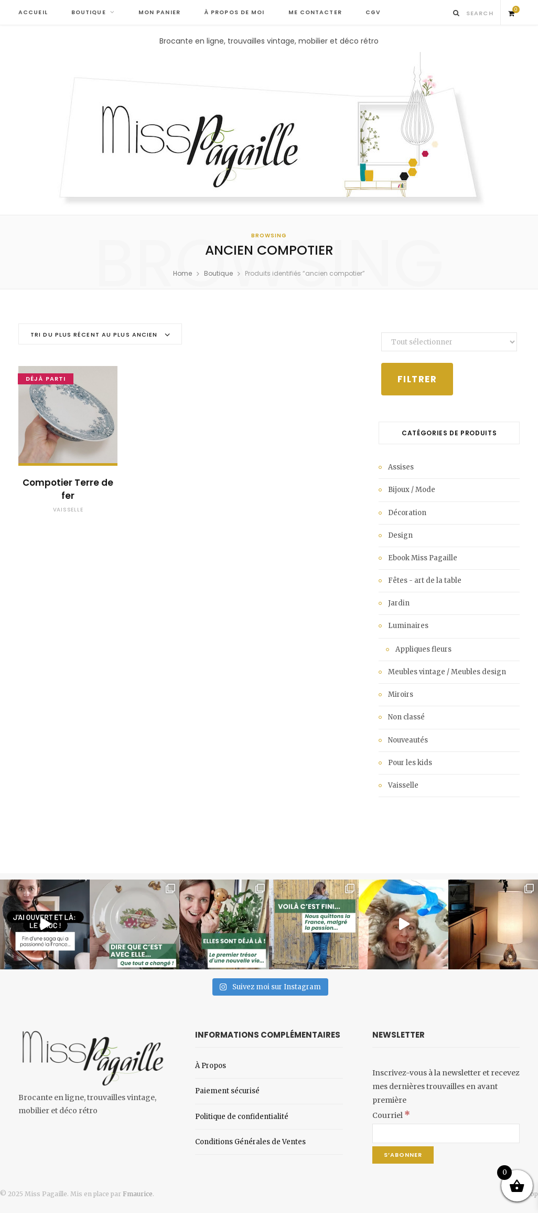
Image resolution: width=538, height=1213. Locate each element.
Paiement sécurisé (227, 1090)
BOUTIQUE (88, 12)
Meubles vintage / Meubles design (447, 671)
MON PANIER (159, 12)
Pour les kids (410, 762)
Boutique (218, 273)
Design (400, 535)
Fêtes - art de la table (424, 580)
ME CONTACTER (315, 12)
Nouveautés (408, 740)
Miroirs (400, 694)
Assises (401, 467)
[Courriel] (446, 1133)
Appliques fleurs (423, 649)
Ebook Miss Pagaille (422, 557)
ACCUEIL (33, 12)
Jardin (399, 603)
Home (182, 273)
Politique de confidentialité (241, 1116)
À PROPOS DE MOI (234, 12)
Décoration (407, 512)
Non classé (406, 717)
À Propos (210, 1065)
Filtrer (417, 379)
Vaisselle (68, 510)
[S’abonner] (403, 1155)
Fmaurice (138, 1194)
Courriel (391, 1115)
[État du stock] (449, 341)
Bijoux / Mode (411, 489)
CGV (373, 12)
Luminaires (408, 625)
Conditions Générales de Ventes (250, 1141)
